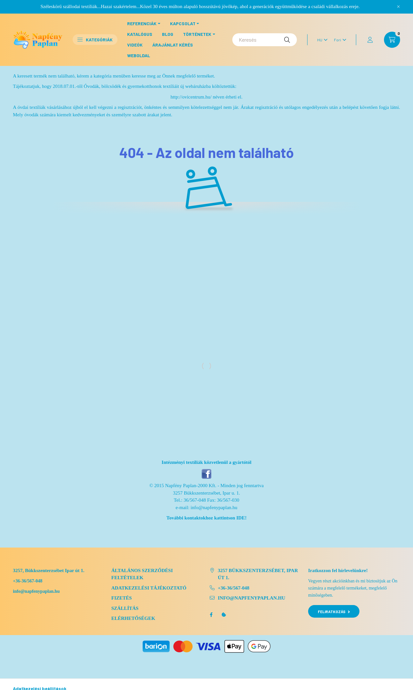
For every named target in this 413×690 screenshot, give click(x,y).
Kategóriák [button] (95, 39)
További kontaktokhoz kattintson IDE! (206, 517)
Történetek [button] (197, 34)
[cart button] (392, 40)
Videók (135, 44)
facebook (211, 614)
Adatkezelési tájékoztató (148, 588)
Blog (167, 34)
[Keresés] (264, 39)
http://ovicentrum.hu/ (191, 96)
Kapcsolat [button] (183, 23)
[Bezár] (398, 6)
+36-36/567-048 (27, 581)
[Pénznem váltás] (338, 39)
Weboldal (138, 55)
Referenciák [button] (141, 23)
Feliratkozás (334, 611)
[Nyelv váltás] (320, 39)
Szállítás (124, 608)
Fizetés (121, 598)
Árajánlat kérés (172, 44)
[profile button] (370, 40)
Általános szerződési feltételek (142, 574)
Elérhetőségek (133, 618)
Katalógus (139, 34)
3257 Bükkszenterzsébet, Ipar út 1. (258, 574)
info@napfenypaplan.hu (214, 507)
